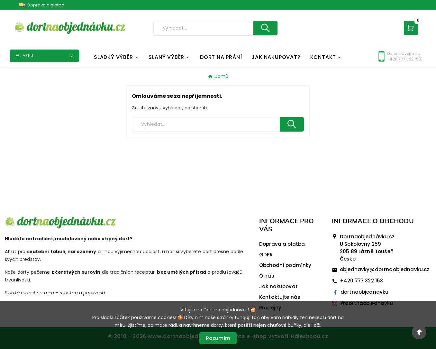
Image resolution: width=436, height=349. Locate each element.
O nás (266, 275)
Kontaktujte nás (279, 297)
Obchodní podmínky (285, 265)
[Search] (203, 28)
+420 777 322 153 (361, 280)
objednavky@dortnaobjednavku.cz (385, 269)
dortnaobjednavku (360, 292)
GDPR (266, 254)
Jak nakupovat (278, 286)
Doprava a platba (45, 5)
